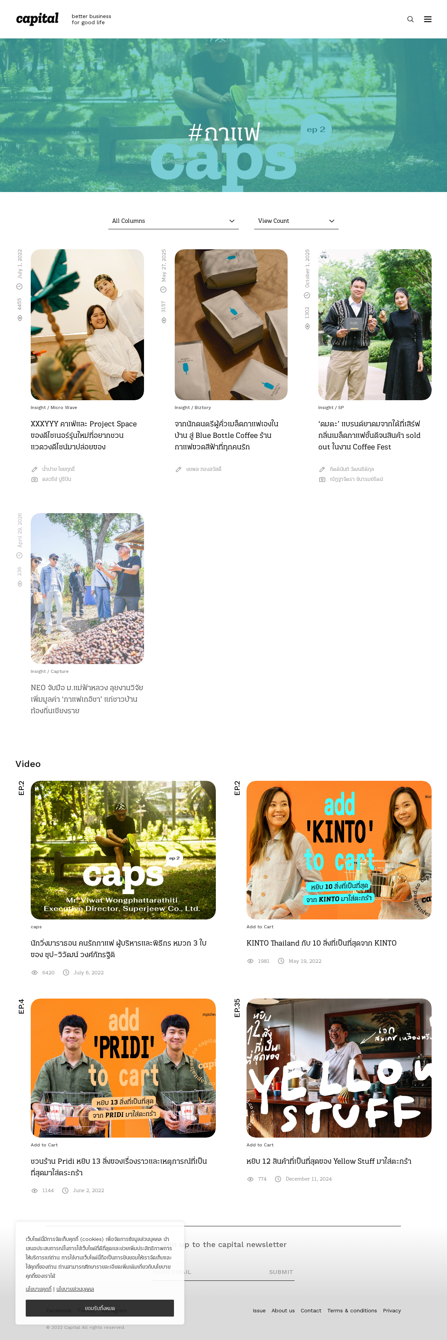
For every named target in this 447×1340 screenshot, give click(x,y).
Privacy (392, 1310)
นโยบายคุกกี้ (38, 1289)
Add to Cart (260, 926)
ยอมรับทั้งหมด (100, 1308)
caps (36, 926)
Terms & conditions (352, 1310)
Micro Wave (64, 407)
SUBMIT (281, 1271)
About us (283, 1310)
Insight (38, 407)
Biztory (203, 407)
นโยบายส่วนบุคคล (75, 1289)
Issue (259, 1310)
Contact (311, 1310)
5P (341, 407)
